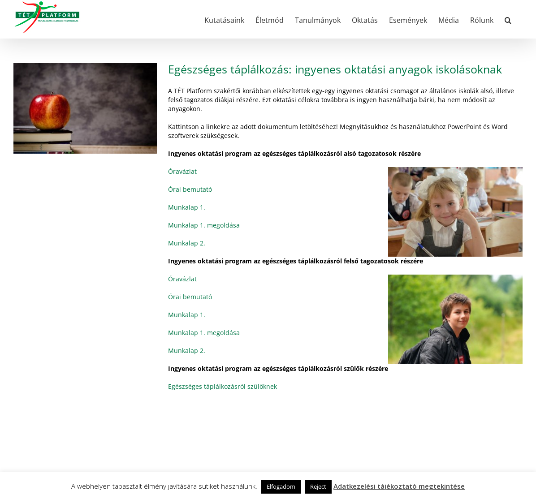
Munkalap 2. (186, 243)
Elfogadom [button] (281, 486)
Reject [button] (318, 486)
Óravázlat (182, 171)
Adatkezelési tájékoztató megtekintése (399, 486)
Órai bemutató (190, 189)
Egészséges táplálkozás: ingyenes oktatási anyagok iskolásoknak (335, 69)
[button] (508, 19)
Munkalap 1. (186, 207)
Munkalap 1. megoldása (204, 225)
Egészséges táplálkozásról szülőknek (222, 386)
